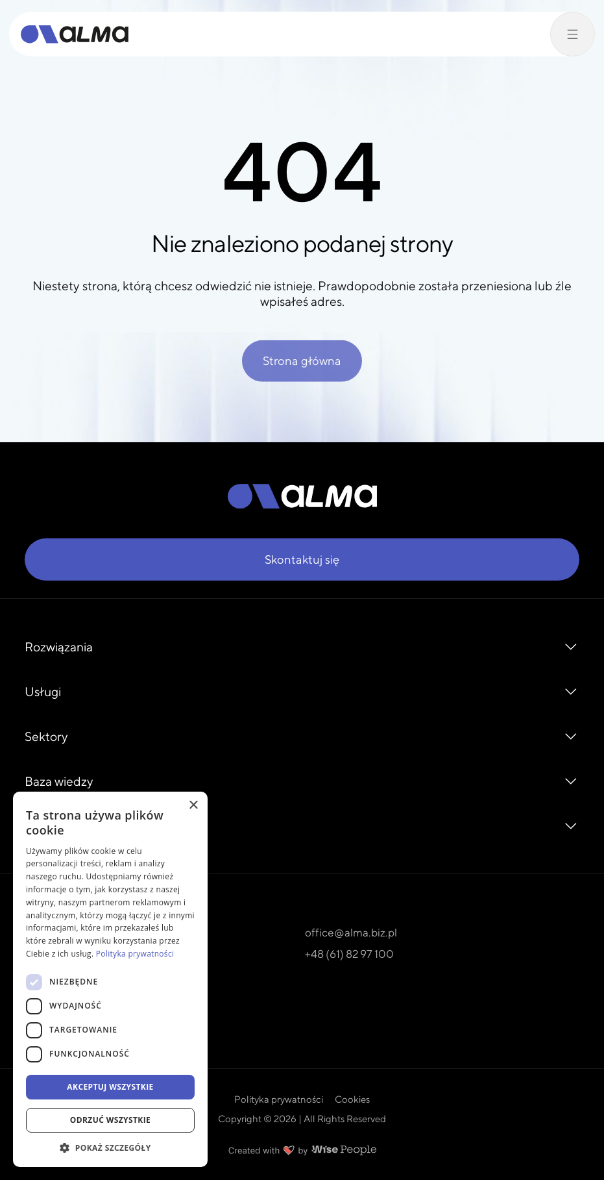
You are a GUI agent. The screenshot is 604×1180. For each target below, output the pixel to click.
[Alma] (74, 34)
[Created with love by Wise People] (302, 1150)
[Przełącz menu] (572, 34)
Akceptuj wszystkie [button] (110, 1086)
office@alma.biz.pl (351, 932)
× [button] (193, 805)
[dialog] (110, 979)
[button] (110, 1147)
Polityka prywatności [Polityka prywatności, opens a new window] (135, 953)
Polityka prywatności (278, 1099)
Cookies (352, 1099)
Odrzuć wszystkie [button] (110, 1119)
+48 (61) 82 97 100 (349, 953)
